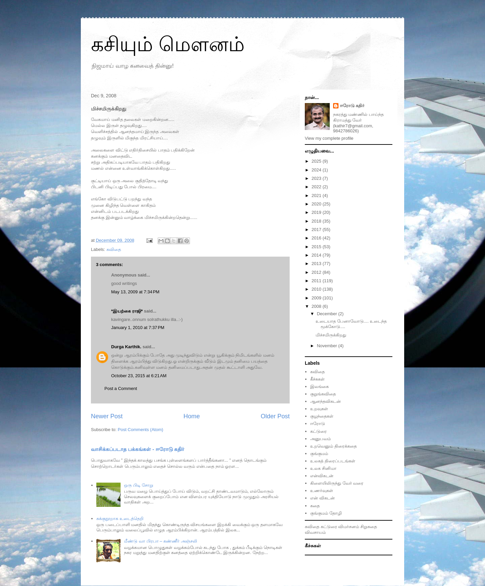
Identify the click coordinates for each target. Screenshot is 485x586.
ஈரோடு (317, 423)
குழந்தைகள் (321, 416)
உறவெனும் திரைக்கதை (333, 446)
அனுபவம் (320, 438)
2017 (317, 229)
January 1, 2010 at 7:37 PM (137, 327)
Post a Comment (120, 388)
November (327, 345)
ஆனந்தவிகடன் (325, 401)
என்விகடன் (321, 475)
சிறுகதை (368, 526)
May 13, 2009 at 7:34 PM (135, 291)
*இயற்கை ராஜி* (127, 311)
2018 (317, 221)
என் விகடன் (322, 497)
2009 (317, 297)
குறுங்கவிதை (323, 393)
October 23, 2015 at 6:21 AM (138, 375)
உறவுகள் (319, 408)
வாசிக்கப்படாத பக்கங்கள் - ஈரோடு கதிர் (137, 449)
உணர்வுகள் (321, 490)
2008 (317, 306)
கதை (315, 505)
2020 (317, 203)
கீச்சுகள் (317, 379)
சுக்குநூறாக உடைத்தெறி (119, 518)
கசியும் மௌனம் (168, 44)
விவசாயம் (315, 532)
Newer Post (107, 416)
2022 (317, 186)
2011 (317, 280)
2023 (317, 178)
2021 (317, 195)
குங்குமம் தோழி (326, 513)
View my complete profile (329, 138)
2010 (317, 289)
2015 (317, 246)
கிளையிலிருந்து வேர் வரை (336, 483)
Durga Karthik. (126, 346)
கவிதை (113, 249)
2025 (317, 161)
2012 (317, 272)
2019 (317, 212)
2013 (317, 263)
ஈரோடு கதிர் (352, 105)
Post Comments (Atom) (140, 429)
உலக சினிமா (323, 468)
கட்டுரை (318, 431)
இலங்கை (319, 386)
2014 (317, 255)
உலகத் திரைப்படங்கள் (332, 460)
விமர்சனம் (348, 526)
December (327, 313)
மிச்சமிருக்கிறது (331, 334)
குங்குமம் (319, 453)
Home (192, 416)
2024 (317, 169)
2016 (317, 237)
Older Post (275, 416)
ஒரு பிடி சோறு (138, 485)
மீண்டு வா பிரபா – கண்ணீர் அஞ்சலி (160, 541)
